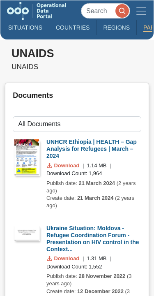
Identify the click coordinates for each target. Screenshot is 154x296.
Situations (25, 27)
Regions (116, 27)
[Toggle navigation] (141, 11)
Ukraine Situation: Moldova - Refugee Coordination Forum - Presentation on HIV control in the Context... (92, 238)
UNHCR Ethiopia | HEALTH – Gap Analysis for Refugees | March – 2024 (91, 149)
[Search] (105, 10)
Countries (73, 27)
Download (64, 165)
